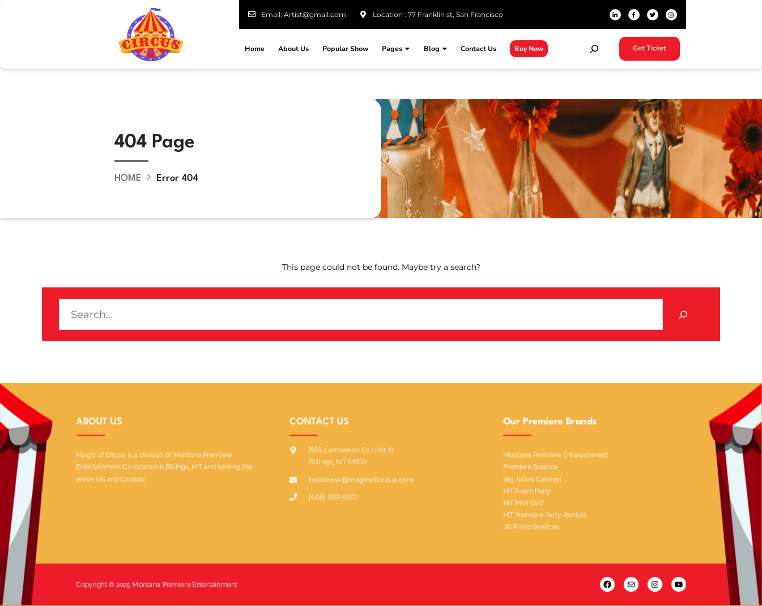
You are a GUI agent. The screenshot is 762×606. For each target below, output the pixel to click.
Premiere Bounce (530, 465)
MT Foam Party (527, 489)
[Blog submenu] (445, 49)
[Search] (683, 314)
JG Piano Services (531, 524)
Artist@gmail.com (315, 14)
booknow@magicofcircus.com (361, 480)
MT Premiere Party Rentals (544, 513)
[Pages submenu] (407, 49)
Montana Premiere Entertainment (556, 452)
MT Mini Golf (523, 501)
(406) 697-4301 (332, 497)
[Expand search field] (594, 48)
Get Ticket (649, 48)
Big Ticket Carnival (532, 477)
